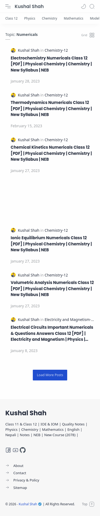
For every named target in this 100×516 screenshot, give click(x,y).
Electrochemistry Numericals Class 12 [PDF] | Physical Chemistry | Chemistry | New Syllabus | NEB (51, 64)
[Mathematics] (73, 18)
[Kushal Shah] (29, 50)
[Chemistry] (49, 18)
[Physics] (29, 18)
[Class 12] (11, 18)
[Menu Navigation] (8, 6)
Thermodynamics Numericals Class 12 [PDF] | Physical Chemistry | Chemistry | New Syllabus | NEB (51, 108)
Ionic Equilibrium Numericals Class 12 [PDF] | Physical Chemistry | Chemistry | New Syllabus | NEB (51, 244)
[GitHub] (23, 450)
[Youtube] (15, 450)
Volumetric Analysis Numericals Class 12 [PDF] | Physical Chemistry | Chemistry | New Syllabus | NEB (52, 288)
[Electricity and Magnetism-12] (70, 319)
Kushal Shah (29, 6)
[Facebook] (8, 450)
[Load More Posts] (50, 375)
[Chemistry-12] (56, 50)
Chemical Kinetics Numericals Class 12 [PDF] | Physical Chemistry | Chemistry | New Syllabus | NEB (51, 153)
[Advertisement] (50, 201)
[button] (83, 6)
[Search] (92, 6)
